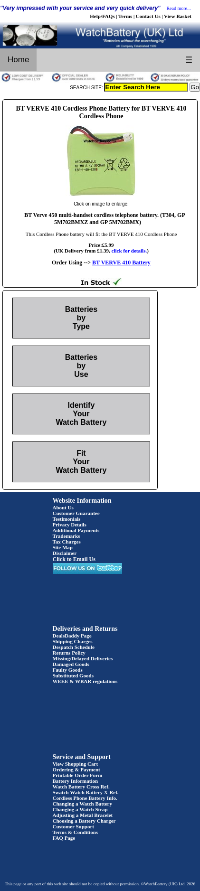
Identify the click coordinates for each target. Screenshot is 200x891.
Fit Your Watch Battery (81, 461)
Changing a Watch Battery (82, 804)
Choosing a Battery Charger (84, 821)
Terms (125, 16)
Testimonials (67, 519)
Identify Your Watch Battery (81, 413)
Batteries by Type (81, 317)
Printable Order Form (78, 775)
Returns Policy (69, 653)
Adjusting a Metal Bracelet (83, 815)
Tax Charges (67, 541)
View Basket (177, 16)
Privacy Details (69, 524)
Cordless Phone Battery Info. (85, 798)
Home (18, 59)
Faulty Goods (68, 670)
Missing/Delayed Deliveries (83, 658)
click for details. (129, 250)
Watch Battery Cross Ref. (81, 786)
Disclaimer (65, 553)
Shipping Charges (73, 641)
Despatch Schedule (74, 647)
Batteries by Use (81, 365)
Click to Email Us (74, 559)
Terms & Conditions (75, 832)
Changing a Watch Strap (80, 809)
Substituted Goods (73, 675)
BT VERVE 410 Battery (121, 262)
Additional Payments (76, 530)
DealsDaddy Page (72, 635)
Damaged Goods (71, 664)
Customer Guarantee (76, 513)
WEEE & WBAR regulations (85, 681)
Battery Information (75, 781)
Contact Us (148, 16)
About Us (63, 507)
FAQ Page (64, 838)
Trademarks (66, 536)
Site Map (63, 547)
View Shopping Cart (75, 764)
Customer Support (74, 826)
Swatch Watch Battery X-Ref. (86, 792)
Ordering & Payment (76, 769)
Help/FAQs (102, 16)
